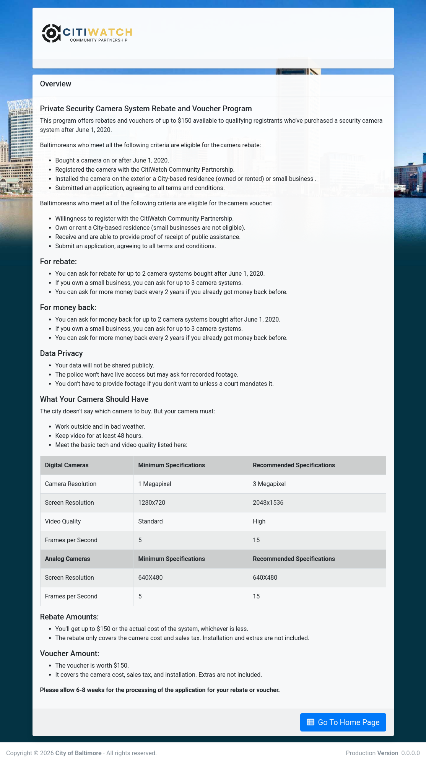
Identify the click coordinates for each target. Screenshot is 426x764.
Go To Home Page (343, 722)
